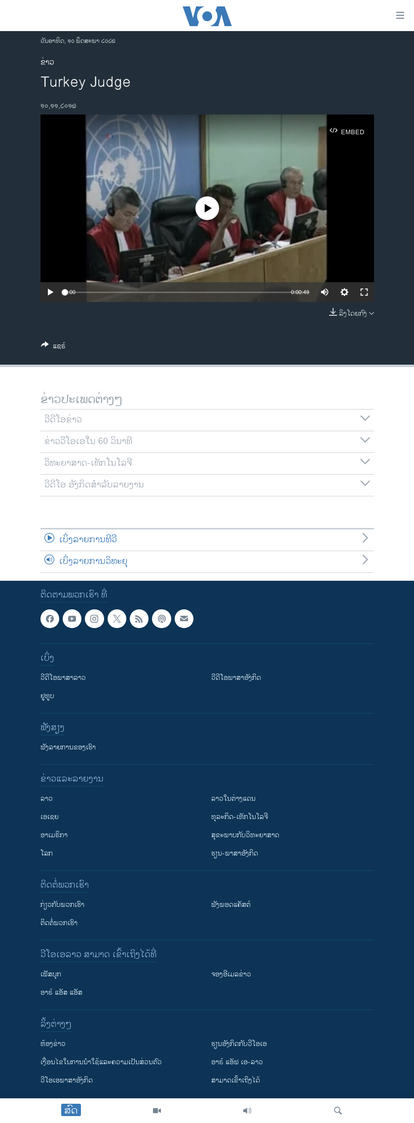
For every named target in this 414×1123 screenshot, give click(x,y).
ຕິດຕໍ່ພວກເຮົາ (58, 923)
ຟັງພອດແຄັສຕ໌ (231, 904)
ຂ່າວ (47, 62)
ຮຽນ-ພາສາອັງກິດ (234, 853)
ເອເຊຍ (49, 817)
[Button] (53, 347)
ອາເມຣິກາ (54, 835)
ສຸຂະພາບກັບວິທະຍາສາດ (245, 835)
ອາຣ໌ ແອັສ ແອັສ (61, 992)
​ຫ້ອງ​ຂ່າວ (53, 1044)
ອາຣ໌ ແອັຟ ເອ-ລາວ (237, 1062)
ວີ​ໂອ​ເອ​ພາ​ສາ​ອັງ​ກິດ (66, 1080)
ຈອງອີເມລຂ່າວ (231, 974)
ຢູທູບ (47, 696)
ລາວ (46, 798)
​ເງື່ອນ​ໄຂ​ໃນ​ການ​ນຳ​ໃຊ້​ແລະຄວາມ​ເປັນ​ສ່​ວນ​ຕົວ (101, 1062)
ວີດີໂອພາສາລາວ (63, 678)
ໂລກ (46, 853)
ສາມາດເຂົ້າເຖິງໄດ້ (235, 1080)
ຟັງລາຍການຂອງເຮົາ (68, 747)
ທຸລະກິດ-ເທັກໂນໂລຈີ (239, 817)
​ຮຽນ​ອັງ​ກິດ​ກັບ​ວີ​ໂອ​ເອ (239, 1044)
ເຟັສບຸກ (50, 974)
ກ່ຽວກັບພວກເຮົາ (62, 904)
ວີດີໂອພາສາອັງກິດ (236, 678)
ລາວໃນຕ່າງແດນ (233, 798)
